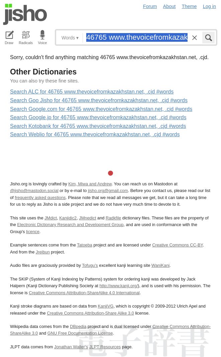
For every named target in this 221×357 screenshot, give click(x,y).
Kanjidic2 (68, 217)
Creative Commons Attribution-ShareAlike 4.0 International (84, 292)
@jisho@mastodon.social (34, 190)
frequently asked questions (40, 197)
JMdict (50, 217)
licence (32, 231)
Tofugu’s (90, 265)
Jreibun (43, 251)
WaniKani (160, 265)
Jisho (25, 14)
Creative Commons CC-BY (177, 244)
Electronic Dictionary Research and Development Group (70, 224)
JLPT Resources (105, 346)
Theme (189, 6)
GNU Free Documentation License (80, 333)
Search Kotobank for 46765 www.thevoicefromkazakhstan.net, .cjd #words (98, 126)
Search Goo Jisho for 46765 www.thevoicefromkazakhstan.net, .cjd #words (99, 100)
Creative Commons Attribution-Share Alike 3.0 (90, 313)
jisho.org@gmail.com (108, 190)
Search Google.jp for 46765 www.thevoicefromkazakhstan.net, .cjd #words (98, 117)
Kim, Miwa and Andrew (89, 183)
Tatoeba (84, 244)
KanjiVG (105, 306)
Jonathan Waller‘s (71, 346)
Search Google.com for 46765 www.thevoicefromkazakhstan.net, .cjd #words (101, 109)
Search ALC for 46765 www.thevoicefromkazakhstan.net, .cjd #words (92, 92)
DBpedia (78, 326)
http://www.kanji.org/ (118, 285)
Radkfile (113, 217)
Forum (150, 6)
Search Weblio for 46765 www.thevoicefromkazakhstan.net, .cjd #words (95, 134)
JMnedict (87, 217)
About (169, 6)
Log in (209, 6)
